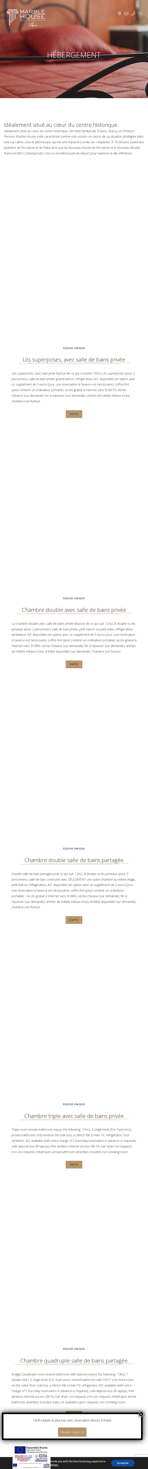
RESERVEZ (78, 1406)
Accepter (123, 1463)
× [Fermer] (141, 1414)
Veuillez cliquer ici (72, 1432)
